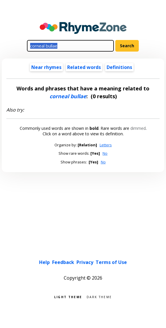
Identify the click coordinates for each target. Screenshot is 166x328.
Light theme (68, 296)
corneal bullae (68, 96)
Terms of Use (111, 262)
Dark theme (99, 296)
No (105, 153)
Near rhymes (46, 67)
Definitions (119, 67)
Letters (106, 144)
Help (44, 262)
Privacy (84, 262)
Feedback (63, 262)
